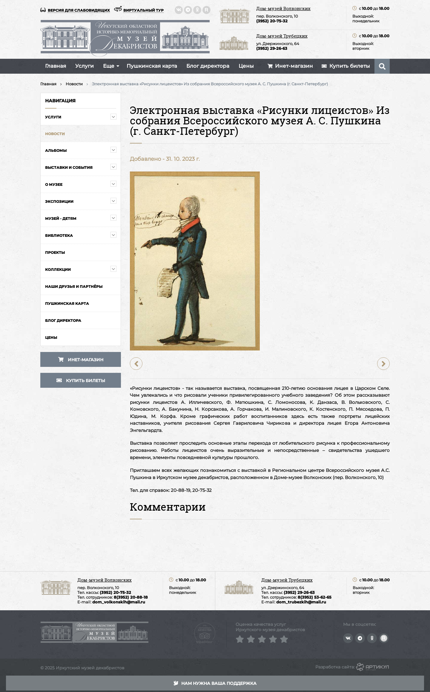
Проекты (55, 252)
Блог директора (207, 66)
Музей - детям (60, 218)
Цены (246, 66)
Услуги (84, 66)
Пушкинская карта (152, 66)
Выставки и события (69, 167)
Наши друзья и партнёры (73, 286)
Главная (55, 66)
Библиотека (59, 235)
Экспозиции (59, 201)
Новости (55, 134)
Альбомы (56, 150)
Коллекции (58, 269)
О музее (53, 184)
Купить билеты (80, 380)
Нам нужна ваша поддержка (215, 683)
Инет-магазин (80, 359)
